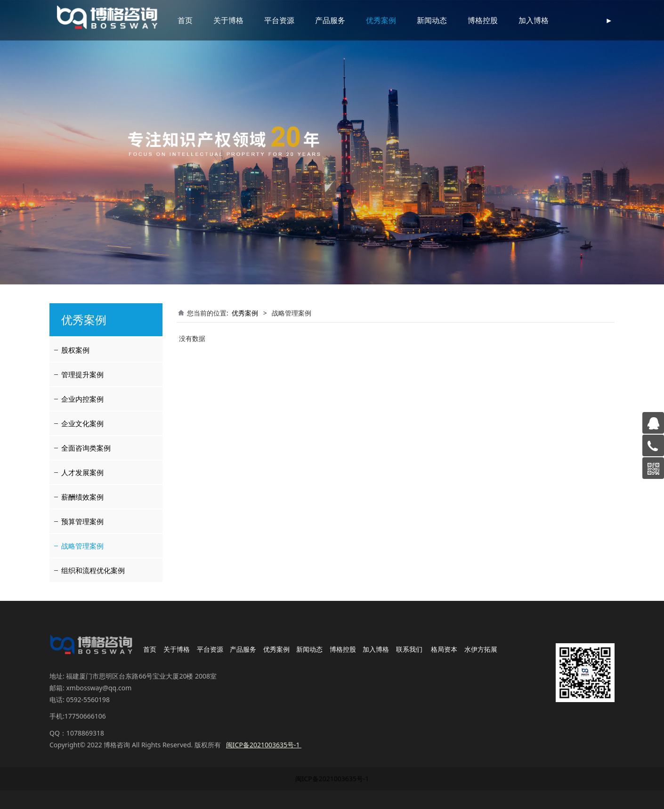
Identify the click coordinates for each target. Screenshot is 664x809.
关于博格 (228, 20)
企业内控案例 (82, 399)
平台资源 (279, 20)
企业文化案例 (82, 423)
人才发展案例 (82, 472)
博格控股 (483, 20)
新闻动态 (432, 20)
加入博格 (533, 20)
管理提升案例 (82, 374)
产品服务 (330, 20)
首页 (185, 20)
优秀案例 (381, 20)
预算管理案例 (82, 521)
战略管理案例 (82, 545)
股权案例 (75, 350)
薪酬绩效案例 (82, 497)
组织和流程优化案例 (93, 570)
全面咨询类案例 (86, 448)
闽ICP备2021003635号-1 (332, 778)
